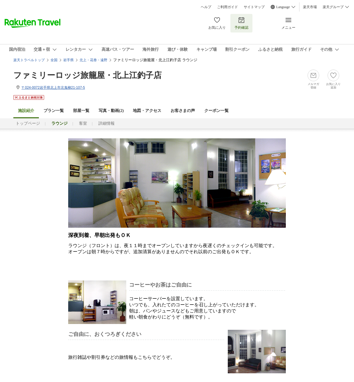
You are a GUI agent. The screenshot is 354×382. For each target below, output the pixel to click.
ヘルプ (206, 7)
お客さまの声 (183, 110)
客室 (83, 123)
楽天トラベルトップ (29, 60)
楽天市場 (310, 7)
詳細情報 (106, 123)
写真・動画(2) (111, 110)
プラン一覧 (54, 110)
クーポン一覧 (216, 110)
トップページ (28, 123)
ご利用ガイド (227, 7)
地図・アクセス (147, 110)
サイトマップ (254, 7)
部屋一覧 (81, 110)
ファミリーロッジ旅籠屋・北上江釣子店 (87, 75)
